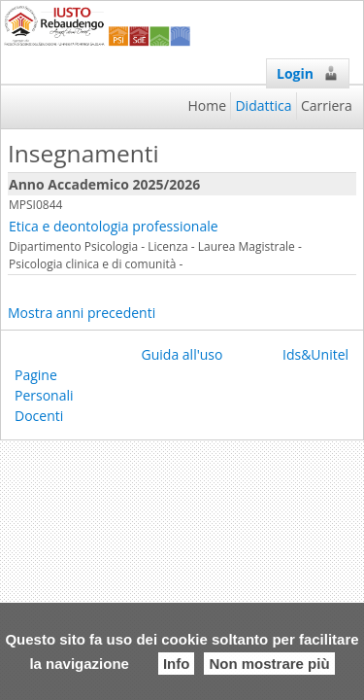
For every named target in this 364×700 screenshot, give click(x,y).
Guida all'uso (182, 354)
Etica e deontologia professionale (113, 226)
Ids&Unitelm (321, 354)
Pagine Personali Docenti (44, 395)
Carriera (326, 105)
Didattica (263, 105)
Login (308, 73)
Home (207, 105)
